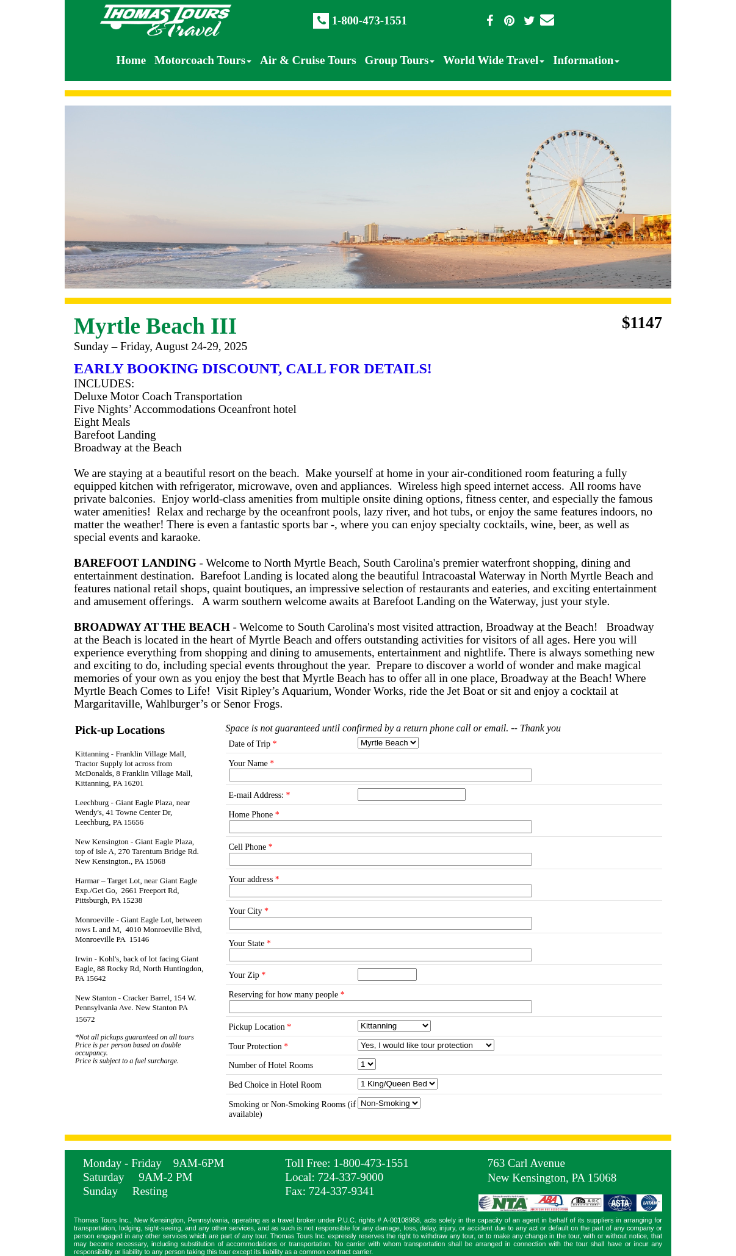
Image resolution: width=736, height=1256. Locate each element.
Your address (254, 879)
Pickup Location (260, 1027)
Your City (249, 911)
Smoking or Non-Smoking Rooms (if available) (292, 1109)
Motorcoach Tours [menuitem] (202, 60)
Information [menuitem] (586, 60)
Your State (250, 943)
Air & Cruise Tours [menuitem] (308, 60)
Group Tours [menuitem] (400, 60)
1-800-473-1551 (368, 20)
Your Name (252, 763)
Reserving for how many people (287, 994)
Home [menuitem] (131, 60)
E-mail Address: (259, 795)
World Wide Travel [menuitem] (493, 60)
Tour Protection (259, 1046)
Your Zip (247, 975)
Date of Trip (253, 743)
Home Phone (254, 814)
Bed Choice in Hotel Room (275, 1084)
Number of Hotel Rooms (271, 1065)
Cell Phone (251, 847)
